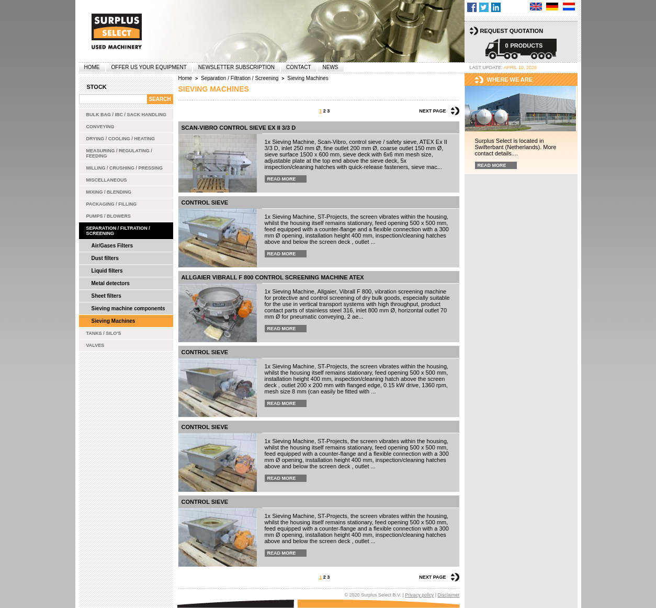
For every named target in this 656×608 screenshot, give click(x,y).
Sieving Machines (113, 321)
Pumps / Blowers (108, 216)
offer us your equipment (149, 67)
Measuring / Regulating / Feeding (119, 153)
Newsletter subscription (236, 67)
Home (92, 67)
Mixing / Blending (109, 192)
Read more (281, 179)
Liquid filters (107, 271)
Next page (432, 111)
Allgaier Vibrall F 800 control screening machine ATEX (273, 277)
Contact (298, 67)
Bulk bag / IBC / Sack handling (126, 114)
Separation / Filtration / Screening (118, 231)
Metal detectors (111, 283)
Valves (95, 345)
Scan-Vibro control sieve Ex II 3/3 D (239, 128)
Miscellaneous (106, 180)
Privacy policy (419, 595)
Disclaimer (448, 595)
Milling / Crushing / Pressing (124, 168)
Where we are (510, 79)
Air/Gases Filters (112, 246)
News (330, 67)
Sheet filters (106, 296)
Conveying (100, 126)
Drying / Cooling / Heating (120, 138)
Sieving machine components (128, 308)
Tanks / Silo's (103, 333)
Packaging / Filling (111, 204)
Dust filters (105, 258)
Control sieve (205, 202)
